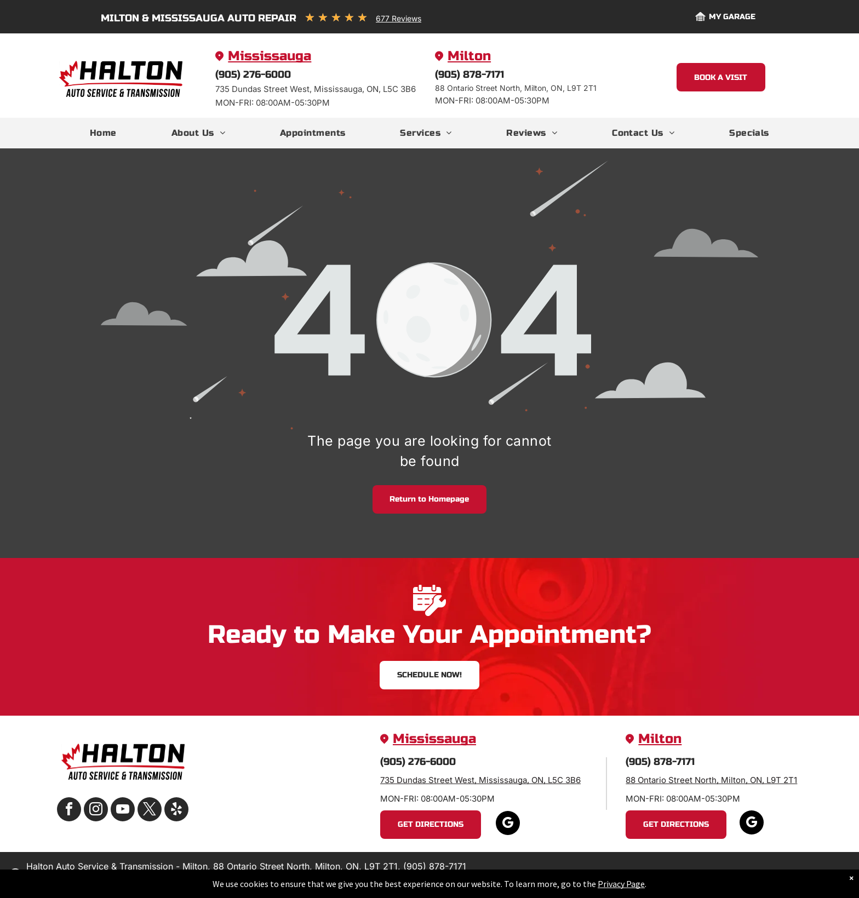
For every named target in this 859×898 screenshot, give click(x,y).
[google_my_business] (508, 824)
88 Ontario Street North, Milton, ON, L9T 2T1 (711, 780)
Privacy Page (621, 883)
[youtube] (123, 810)
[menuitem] (103, 133)
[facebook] (69, 810)
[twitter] (150, 810)
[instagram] (96, 810)
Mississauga (269, 56)
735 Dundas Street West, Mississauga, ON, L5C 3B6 (480, 780)
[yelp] (176, 810)
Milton (469, 56)
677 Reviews (398, 18)
